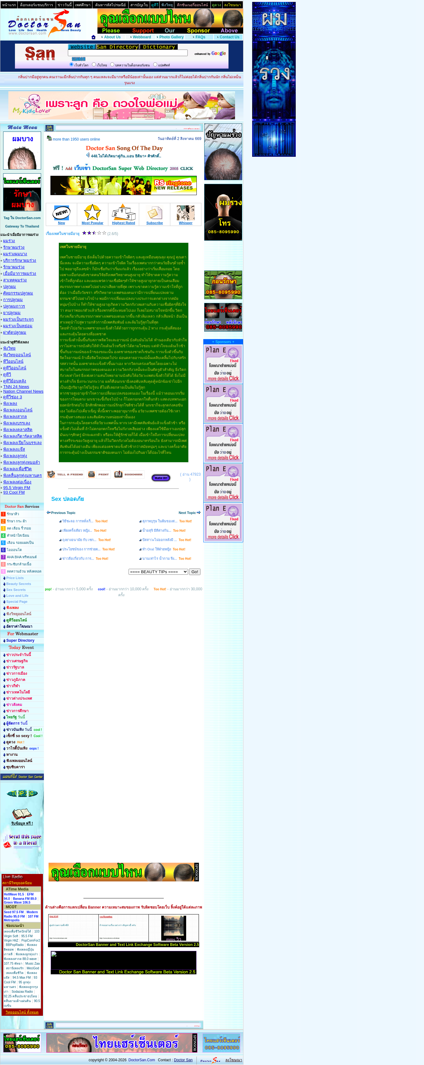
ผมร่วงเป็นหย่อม (17, 326)
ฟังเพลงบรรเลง (16, 423)
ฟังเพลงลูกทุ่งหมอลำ (21, 462)
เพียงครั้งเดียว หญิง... (84, 530)
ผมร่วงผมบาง (15, 254)
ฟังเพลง (10, 403)
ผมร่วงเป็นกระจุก (18, 319)
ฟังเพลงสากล (15, 416)
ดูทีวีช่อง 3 (12, 397)
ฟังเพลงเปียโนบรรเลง (22, 442)
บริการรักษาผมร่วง (19, 260)
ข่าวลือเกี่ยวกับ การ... (85, 558)
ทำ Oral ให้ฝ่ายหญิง (163, 549)
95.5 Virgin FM (16, 487)
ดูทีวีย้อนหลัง (14, 381)
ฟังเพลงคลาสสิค (17, 429)
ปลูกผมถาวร (14, 306)
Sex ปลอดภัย (67, 499)
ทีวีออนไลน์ (13, 361)
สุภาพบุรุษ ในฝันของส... (167, 521)
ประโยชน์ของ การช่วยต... (88, 549)
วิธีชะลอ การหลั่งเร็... (85, 521)
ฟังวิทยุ (9, 348)
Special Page (16, 601)
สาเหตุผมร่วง (15, 280)
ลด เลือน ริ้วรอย (19, 528)
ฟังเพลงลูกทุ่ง (15, 455)
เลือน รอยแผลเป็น (20, 542)
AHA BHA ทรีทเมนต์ (22, 557)
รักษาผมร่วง (14, 247)
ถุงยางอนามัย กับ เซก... (86, 540)
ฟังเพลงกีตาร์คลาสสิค (22, 436)
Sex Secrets (16, 590)
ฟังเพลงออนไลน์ (17, 410)
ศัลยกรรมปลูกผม (18, 293)
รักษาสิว (13, 514)
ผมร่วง (9, 240)
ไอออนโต (14, 550)
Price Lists (15, 578)
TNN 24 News (16, 386)
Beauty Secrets (18, 584)
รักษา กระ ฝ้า (16, 521)
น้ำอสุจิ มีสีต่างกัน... (164, 530)
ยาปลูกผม (12, 312)
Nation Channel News (23, 391)
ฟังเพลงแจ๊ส (14, 449)
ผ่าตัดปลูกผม (14, 332)
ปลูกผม (9, 286)
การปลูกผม (13, 299)
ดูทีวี (7, 374)
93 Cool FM (14, 492)
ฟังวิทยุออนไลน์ (17, 355)
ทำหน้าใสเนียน (18, 535)
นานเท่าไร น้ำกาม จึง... (166, 558)
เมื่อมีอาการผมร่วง (19, 273)
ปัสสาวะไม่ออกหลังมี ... (166, 540)
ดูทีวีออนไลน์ (14, 368)
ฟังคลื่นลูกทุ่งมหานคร (22, 475)
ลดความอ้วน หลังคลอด (24, 571)
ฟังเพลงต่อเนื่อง (17, 482)
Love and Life (17, 595)
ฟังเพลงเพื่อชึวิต (17, 469)
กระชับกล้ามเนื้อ (19, 564)
